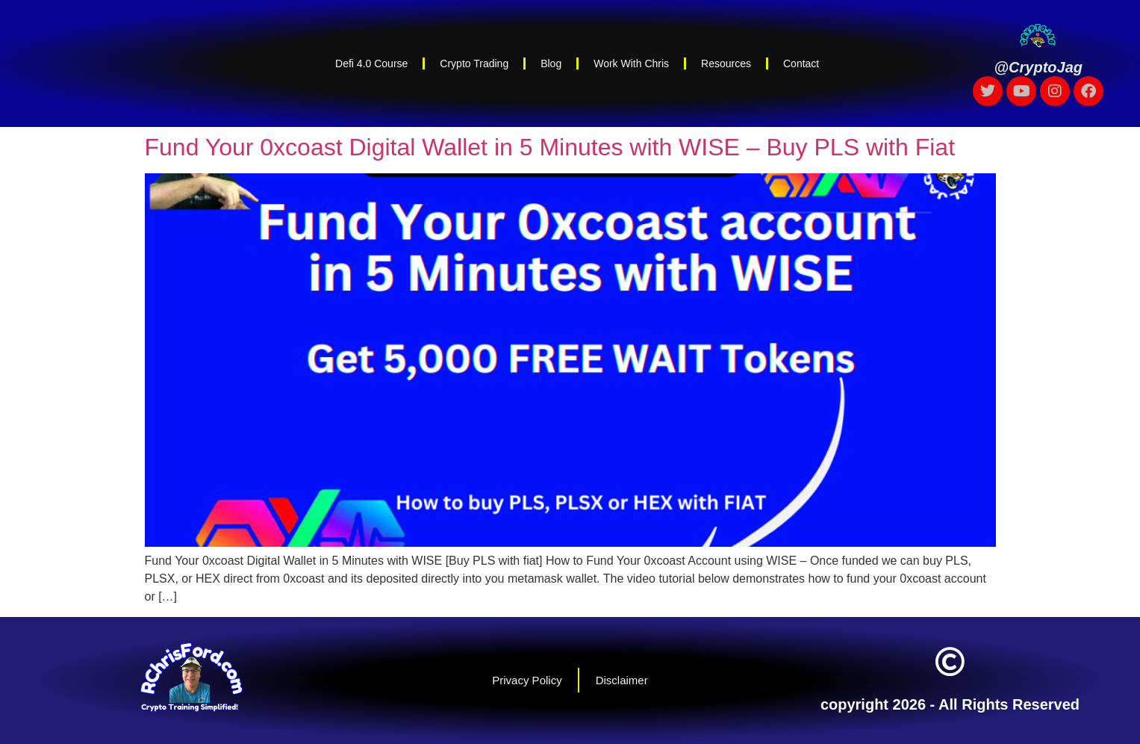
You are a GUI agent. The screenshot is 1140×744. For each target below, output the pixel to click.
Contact (801, 63)
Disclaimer (622, 680)
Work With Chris (631, 63)
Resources (726, 63)
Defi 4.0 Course (371, 63)
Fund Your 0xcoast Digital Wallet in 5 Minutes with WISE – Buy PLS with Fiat (550, 147)
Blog (551, 63)
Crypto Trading (474, 63)
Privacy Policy (526, 680)
